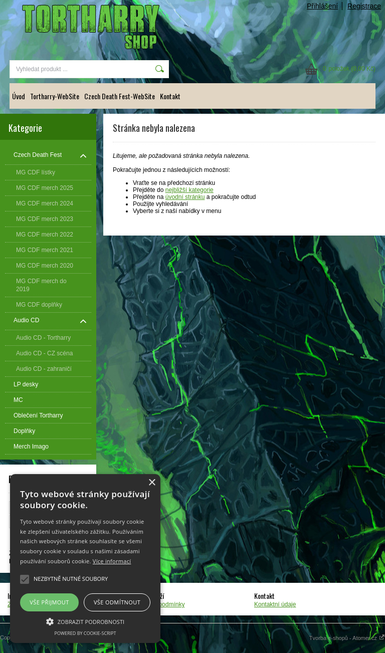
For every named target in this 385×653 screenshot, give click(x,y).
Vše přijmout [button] (49, 602)
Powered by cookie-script (85, 633)
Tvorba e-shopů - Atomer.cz (347, 638)
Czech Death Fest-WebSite (119, 96)
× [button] (151, 483)
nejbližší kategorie (189, 189)
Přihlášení (322, 6)
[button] (85, 620)
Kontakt (170, 96)
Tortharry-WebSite (54, 96)
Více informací (112, 561)
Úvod (18, 96)
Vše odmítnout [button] (117, 602)
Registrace (364, 6)
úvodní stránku (185, 196)
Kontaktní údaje (275, 604)
